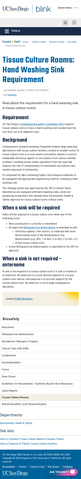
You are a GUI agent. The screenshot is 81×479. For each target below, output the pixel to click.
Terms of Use (37, 466)
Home (25, 42)
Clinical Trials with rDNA (15, 348)
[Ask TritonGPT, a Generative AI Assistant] (62, 472)
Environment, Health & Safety (16, 423)
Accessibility (8, 466)
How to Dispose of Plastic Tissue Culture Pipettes (28, 443)
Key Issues (53, 466)
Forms (5, 369)
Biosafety (72, 42)
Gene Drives (9, 376)
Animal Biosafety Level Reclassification (24, 404)
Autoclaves (8, 327)
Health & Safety (39, 42)
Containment (9, 355)
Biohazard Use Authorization (39, 227)
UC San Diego (16, 12)
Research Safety (56, 42)
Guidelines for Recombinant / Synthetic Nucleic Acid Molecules (37, 383)
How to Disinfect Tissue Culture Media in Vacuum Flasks (32, 439)
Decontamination (11, 362)
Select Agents (10, 390)
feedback (12, 95)
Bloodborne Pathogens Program (20, 341)
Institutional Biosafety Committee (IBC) (42, 124)
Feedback (68, 466)
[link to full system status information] (76, 8)
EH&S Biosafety (24, 298)
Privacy (22, 466)
